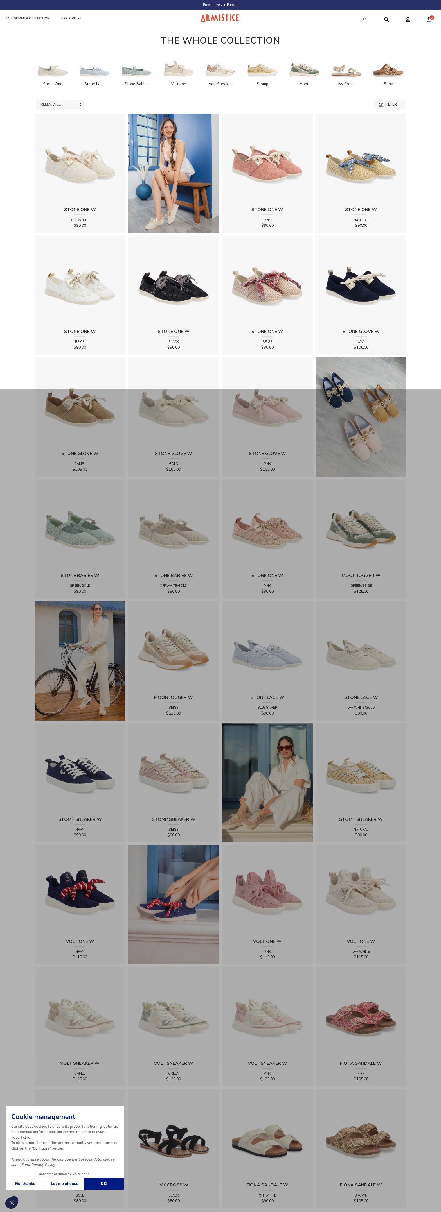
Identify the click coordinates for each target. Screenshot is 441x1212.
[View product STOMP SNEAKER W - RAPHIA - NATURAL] (361, 768)
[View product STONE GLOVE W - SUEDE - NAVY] (361, 280)
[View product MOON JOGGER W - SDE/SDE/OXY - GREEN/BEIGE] (361, 524)
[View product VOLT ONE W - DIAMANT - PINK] (267, 890)
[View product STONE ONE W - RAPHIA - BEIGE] (267, 280)
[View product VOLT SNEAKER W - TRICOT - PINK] (267, 1012)
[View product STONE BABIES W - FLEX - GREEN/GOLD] (80, 524)
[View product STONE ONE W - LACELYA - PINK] (267, 524)
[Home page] (220, 18)
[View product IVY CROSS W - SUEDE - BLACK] (173, 1134)
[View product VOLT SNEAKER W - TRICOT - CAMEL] (80, 1012)
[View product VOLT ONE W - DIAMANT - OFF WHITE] (361, 890)
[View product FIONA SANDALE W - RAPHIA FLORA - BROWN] (361, 1134)
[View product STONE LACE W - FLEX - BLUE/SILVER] (267, 646)
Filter (388, 104)
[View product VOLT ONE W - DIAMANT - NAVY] (80, 890)
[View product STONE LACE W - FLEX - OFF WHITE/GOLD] (361, 646)
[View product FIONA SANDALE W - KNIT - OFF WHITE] (267, 1134)
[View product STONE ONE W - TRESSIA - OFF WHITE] (80, 158)
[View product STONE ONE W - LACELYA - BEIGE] (80, 280)
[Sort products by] (61, 105)
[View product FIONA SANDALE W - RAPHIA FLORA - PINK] (361, 1012)
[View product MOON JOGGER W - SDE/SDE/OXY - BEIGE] (173, 646)
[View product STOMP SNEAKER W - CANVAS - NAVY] (80, 768)
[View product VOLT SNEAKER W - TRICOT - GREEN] (173, 1012)
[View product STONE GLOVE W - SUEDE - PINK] (267, 402)
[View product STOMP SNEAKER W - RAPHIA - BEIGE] (173, 768)
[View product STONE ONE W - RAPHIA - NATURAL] (361, 158)
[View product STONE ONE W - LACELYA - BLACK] (173, 280)
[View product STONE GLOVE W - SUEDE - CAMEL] (80, 402)
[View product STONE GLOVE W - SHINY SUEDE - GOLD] (173, 402)
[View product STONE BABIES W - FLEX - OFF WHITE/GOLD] (173, 524)
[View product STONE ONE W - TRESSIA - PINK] (267, 158)
